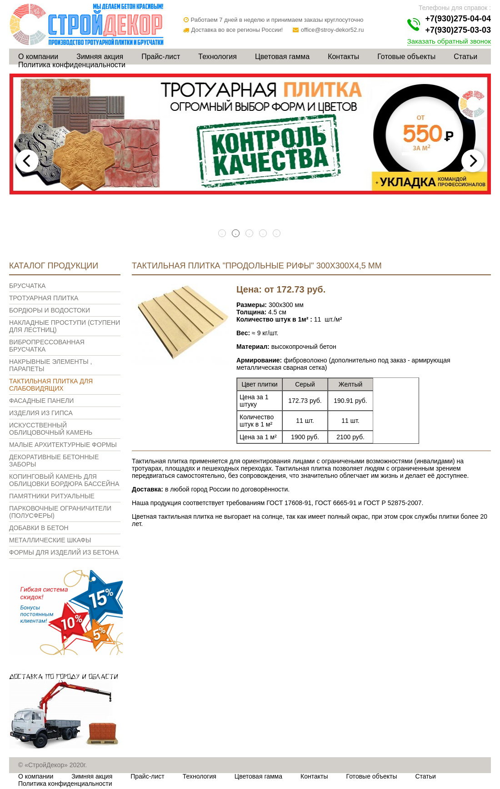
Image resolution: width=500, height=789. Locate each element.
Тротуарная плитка (43, 298)
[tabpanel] (250, 134)
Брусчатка (27, 285)
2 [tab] (236, 233)
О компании (38, 56)
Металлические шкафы (50, 540)
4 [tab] (263, 233)
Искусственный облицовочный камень (50, 429)
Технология (217, 56)
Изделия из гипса (41, 413)
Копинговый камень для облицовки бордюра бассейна (64, 480)
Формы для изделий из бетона (64, 552)
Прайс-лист (160, 56)
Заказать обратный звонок (449, 41)
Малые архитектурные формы (63, 444)
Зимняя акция (99, 56)
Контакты (343, 56)
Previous (27, 160)
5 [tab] (277, 233)
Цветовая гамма (282, 56)
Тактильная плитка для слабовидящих (51, 384)
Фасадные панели (41, 400)
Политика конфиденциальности (71, 65)
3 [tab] (250, 233)
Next (472, 160)
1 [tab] (222, 233)
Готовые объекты (406, 56)
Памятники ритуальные (52, 496)
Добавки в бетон (39, 527)
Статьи (465, 56)
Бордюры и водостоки (49, 310)
